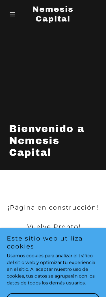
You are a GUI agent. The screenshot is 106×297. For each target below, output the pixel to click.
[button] (14, 14)
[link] (53, 20)
